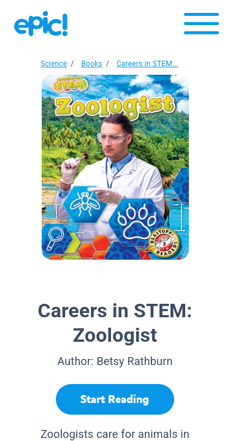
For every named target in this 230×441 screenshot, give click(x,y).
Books (91, 63)
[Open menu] (201, 26)
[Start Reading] (115, 399)
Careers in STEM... (147, 63)
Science (53, 63)
